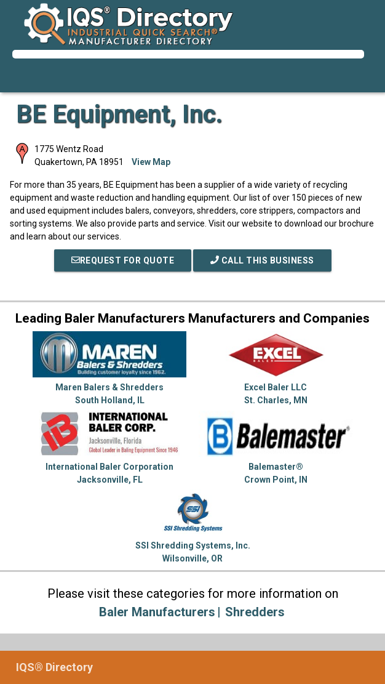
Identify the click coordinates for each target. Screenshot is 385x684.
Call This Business (262, 260)
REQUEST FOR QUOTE (123, 260)
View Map (151, 162)
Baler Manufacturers (157, 612)
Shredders (255, 612)
